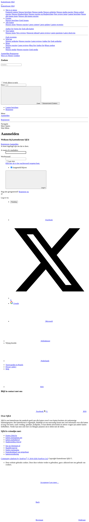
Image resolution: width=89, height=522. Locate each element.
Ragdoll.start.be (11, 448)
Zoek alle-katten (28, 29)
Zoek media (33, 50)
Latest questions (57, 33)
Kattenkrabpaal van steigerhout (17, 452)
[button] (35, 83)
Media (8, 47)
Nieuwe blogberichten (20, 14)
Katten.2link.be (11, 436)
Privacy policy (11, 367)
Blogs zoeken (50, 45)
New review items (60, 14)
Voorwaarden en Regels (14, 365)
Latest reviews (45, 33)
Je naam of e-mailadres (9, 150)
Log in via (5, 198)
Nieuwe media (37, 12)
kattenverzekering (12, 454)
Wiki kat (9, 39)
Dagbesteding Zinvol (13, 442)
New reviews (21, 33)
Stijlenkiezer (28, 341)
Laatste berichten (74, 14)
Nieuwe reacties (22, 25)
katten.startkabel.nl (13, 440)
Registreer (9, 110)
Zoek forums (24, 20)
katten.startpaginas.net (14, 438)
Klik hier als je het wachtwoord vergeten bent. (23, 163)
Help (7, 369)
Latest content (34, 25)
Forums (8, 18)
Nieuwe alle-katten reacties (28, 16)
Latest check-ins (69, 33)
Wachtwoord (5, 157)
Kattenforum (7, 2)
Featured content (12, 12)
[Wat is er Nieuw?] (7, 56)
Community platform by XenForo (24, 459)
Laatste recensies (57, 25)
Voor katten (10, 31)
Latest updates (45, 25)
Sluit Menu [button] (5, 128)
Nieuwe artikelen (49, 12)
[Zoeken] (17, 56)
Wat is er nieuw (11, 10)
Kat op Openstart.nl (13, 446)
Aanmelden (5, 116)
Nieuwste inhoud (32, 33)
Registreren (5, 120)
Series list (17, 29)
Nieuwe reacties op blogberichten (41, 14)
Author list (10, 29)
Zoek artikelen (56, 41)
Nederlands (27, 361)
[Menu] (2, 4)
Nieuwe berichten (25, 12)
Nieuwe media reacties (64, 12)
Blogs (8, 43)
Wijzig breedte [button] (11, 343)
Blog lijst (32, 45)
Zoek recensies (11, 37)
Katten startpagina (12, 450)
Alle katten (10, 22)
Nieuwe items (11, 25)
